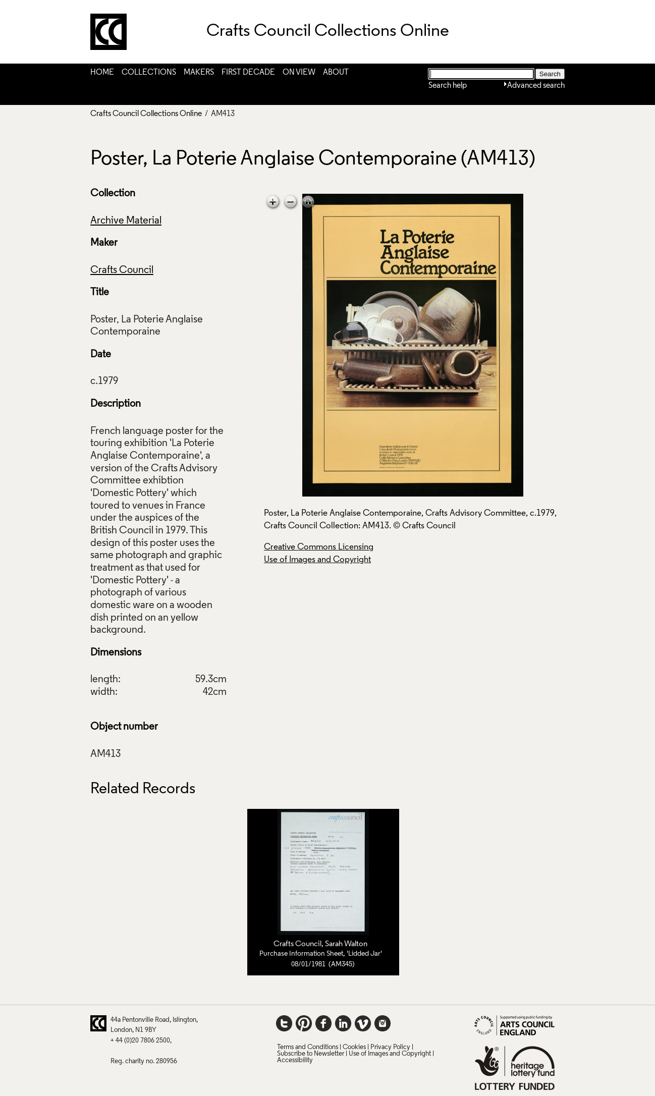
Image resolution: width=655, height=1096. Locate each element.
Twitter (284, 1023)
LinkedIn (343, 1023)
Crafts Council (121, 270)
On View (299, 73)
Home (102, 73)
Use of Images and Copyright (317, 560)
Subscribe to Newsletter (310, 1054)
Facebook (323, 1023)
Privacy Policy (390, 1047)
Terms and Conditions (307, 1047)
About (336, 73)
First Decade (248, 73)
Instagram (382, 1023)
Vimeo (363, 1023)
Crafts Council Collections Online (146, 114)
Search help (447, 86)
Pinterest (304, 1023)
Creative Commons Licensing (318, 547)
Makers (199, 73)
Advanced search (536, 86)
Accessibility (295, 1060)
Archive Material (125, 221)
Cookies (354, 1047)
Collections (149, 73)
